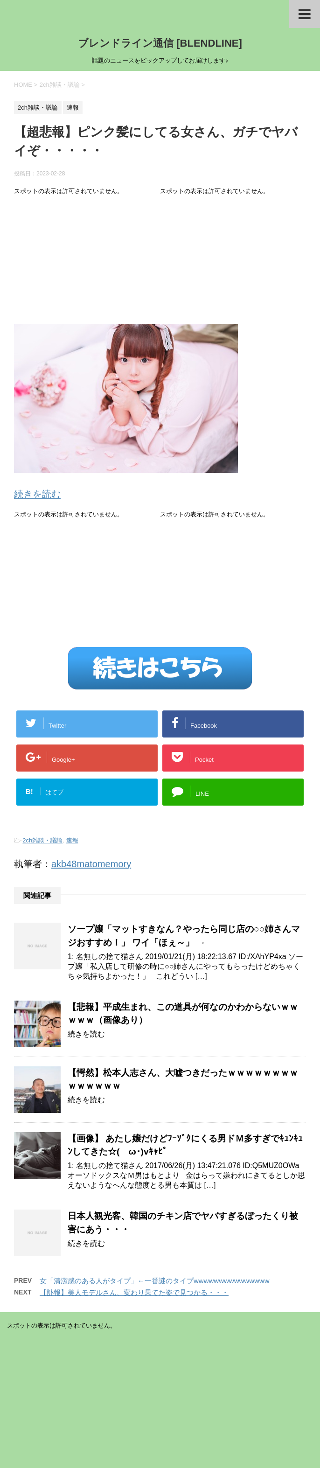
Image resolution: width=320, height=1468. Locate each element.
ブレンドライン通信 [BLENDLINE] (160, 43)
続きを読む (37, 494)
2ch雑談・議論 (42, 840)
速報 (72, 840)
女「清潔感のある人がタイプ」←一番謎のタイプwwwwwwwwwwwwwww (155, 1281)
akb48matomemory (91, 864)
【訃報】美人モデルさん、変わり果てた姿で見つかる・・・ (134, 1292)
